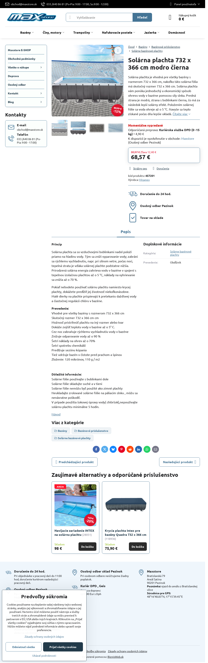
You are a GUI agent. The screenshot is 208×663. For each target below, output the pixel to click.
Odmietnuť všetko (23, 647)
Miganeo (144, 179)
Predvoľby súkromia (94, 651)
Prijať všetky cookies (62, 647)
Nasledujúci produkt (179, 462)
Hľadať (142, 17)
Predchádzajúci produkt (75, 462)
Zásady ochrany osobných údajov (127, 651)
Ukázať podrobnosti (44, 655)
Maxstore (187, 138)
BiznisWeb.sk (116, 656)
